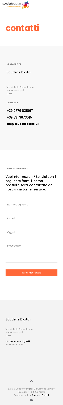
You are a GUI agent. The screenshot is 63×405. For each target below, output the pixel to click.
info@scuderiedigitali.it (18, 341)
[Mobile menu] (58, 5)
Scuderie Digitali (40, 395)
